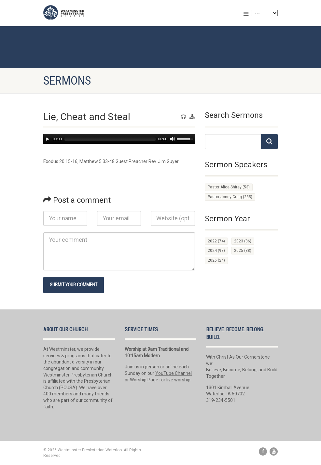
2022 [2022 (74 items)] (216, 241)
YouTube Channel (173, 373)
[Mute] (172, 139)
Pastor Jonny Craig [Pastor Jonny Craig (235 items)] (230, 197)
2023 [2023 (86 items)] (242, 241)
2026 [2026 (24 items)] (216, 260)
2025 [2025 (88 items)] (242, 250)
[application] (119, 139)
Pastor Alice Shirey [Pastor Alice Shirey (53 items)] (229, 187)
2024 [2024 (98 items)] (216, 250)
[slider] (110, 139)
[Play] (47, 139)
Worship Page (144, 379)
